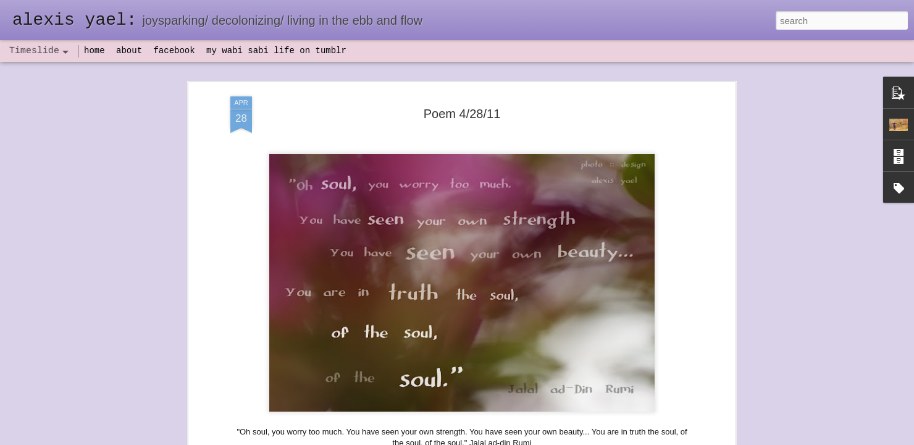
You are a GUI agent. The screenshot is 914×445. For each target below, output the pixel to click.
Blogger (495, 438)
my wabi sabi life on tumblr (276, 51)
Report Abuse (532, 438)
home (94, 51)
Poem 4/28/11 (462, 95)
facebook (174, 51)
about (129, 51)
